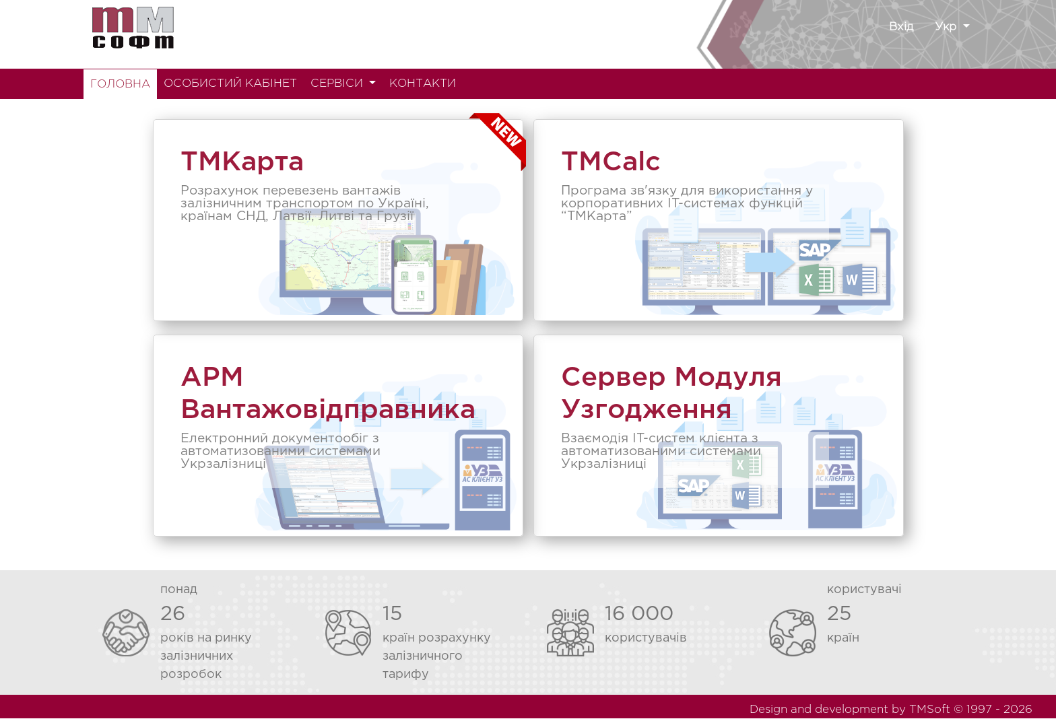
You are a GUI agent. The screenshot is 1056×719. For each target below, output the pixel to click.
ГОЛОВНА (120, 84)
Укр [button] (947, 27)
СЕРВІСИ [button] (338, 84)
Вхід (901, 27)
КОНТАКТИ (422, 84)
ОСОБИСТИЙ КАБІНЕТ (230, 84)
